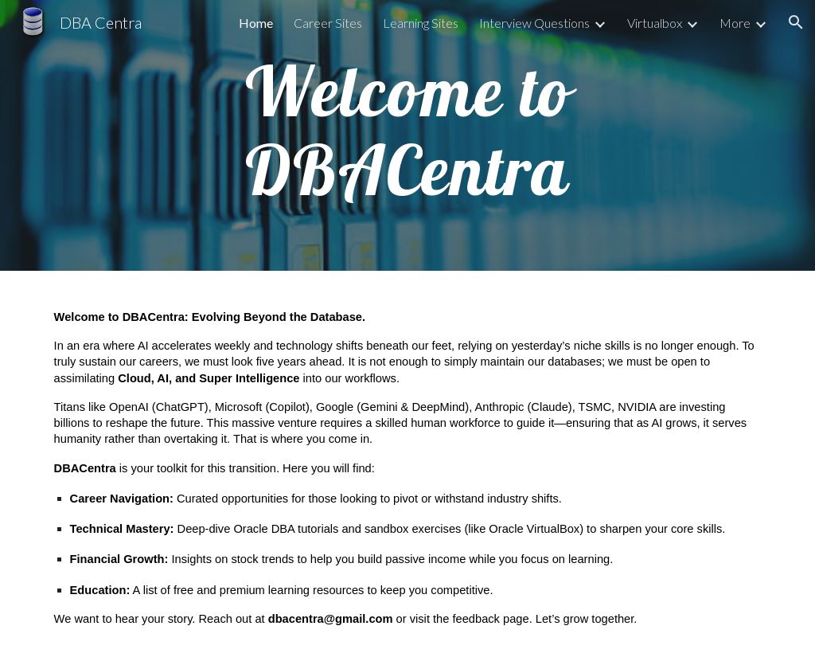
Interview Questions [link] (534, 22)
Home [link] (256, 22)
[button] (796, 22)
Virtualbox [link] (654, 22)
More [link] (735, 22)
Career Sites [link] (328, 22)
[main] (407, 135)
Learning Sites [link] (420, 22)
